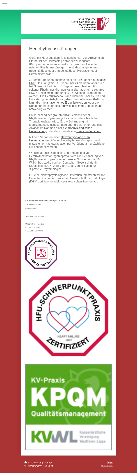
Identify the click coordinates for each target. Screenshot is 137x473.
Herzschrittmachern (88, 131)
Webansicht (107, 465)
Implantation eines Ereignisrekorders (64, 102)
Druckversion (33, 462)
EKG (80, 79)
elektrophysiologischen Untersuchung (78, 105)
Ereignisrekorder (48, 92)
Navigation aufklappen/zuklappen (68, 5)
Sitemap (47, 462)
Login (110, 462)
